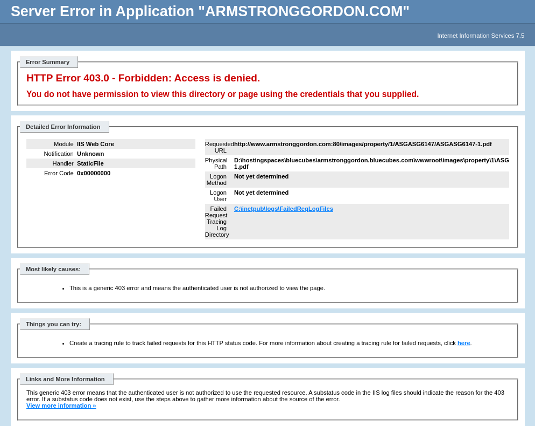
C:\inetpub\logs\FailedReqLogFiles (283, 208)
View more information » (61, 405)
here (463, 343)
